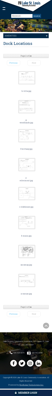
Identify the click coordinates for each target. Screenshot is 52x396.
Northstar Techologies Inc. (31, 385)
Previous (13, 63)
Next (34, 63)
